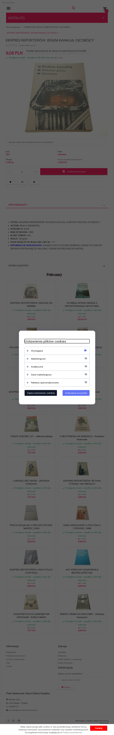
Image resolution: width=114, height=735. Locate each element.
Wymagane (37, 350)
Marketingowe (38, 358)
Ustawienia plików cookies (45, 341)
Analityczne (37, 366)
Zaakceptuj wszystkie (76, 392)
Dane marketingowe (41, 374)
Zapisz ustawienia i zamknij (41, 392)
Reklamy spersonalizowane (45, 382)
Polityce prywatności (72, 732)
